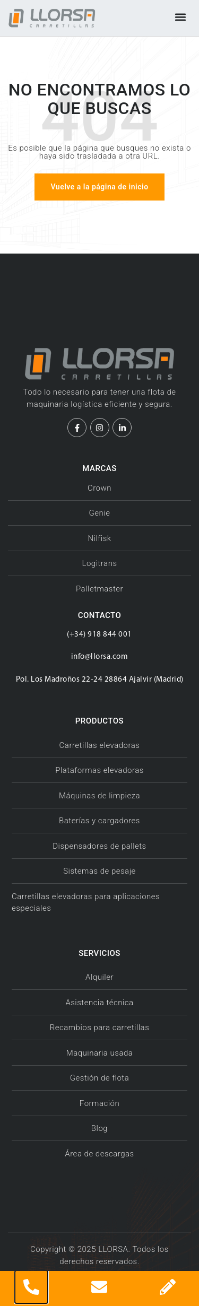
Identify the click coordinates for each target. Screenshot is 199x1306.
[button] (180, 16)
